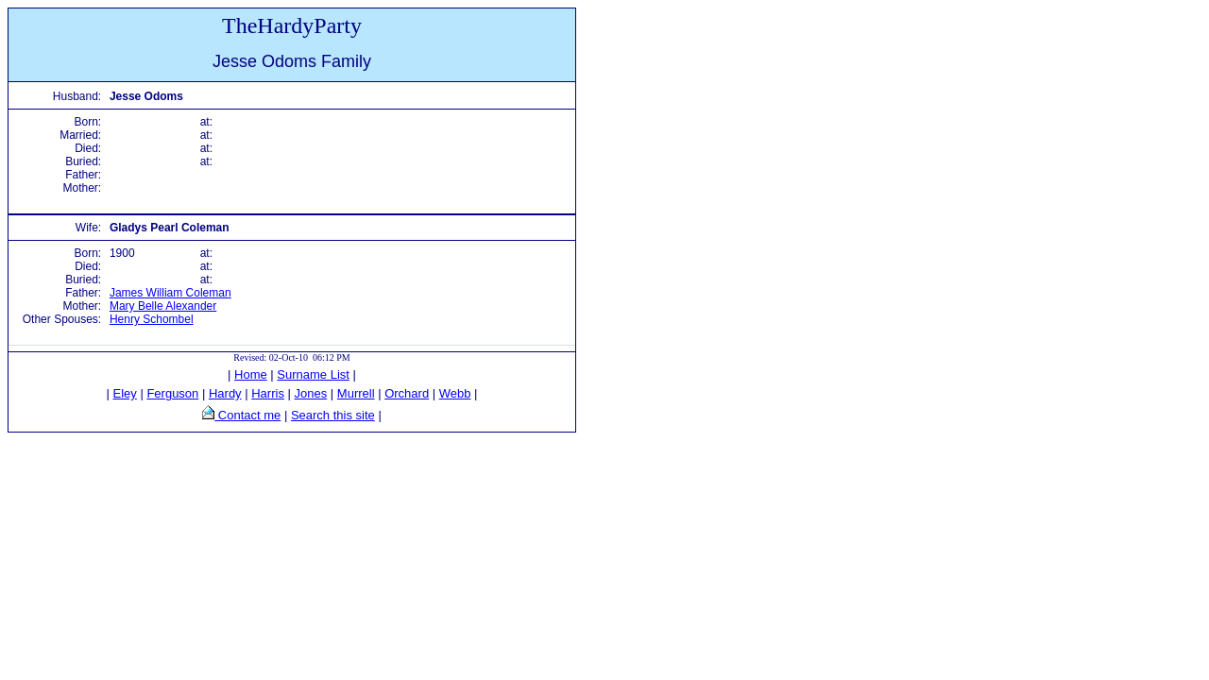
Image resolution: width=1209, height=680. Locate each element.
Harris (267, 393)
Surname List (313, 374)
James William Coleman (170, 292)
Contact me (247, 415)
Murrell (356, 393)
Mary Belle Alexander (163, 306)
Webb (455, 393)
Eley (125, 393)
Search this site (333, 415)
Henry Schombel (152, 319)
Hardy (225, 393)
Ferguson (172, 393)
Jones (311, 393)
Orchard (406, 393)
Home (250, 374)
